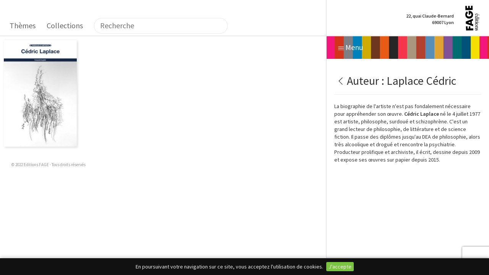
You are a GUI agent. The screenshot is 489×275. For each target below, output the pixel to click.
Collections (65, 25)
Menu (350, 47)
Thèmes (23, 25)
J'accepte (340, 266)
